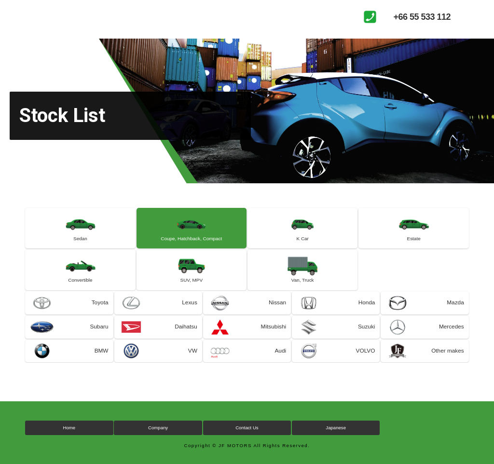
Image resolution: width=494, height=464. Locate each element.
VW (192, 358)
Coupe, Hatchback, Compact (191, 240)
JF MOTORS (60, 17)
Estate (413, 240)
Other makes (447, 358)
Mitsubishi (273, 333)
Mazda (455, 308)
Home (69, 436)
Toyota (99, 308)
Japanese (336, 436)
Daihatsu (185, 333)
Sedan (80, 240)
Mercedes (451, 333)
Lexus (189, 308)
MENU (477, 17)
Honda (366, 308)
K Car (303, 240)
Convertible (80, 284)
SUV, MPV (191, 284)
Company (158, 436)
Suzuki (366, 333)
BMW (101, 358)
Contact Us (246, 436)
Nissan (277, 308)
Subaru (99, 333)
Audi (280, 358)
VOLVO (365, 358)
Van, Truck (303, 284)
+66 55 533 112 (422, 17)
